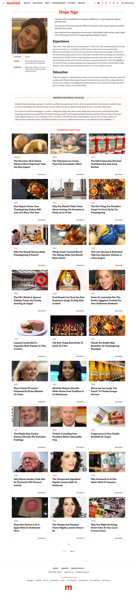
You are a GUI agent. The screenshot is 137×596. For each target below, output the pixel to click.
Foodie (62, 580)
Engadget (30, 580)
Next (72, 551)
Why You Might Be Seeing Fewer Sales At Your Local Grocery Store (104, 527)
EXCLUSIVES (38, 3)
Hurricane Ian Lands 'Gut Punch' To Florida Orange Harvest (104, 391)
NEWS (47, 3)
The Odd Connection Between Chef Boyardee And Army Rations (106, 164)
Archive (64, 568)
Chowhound (54, 580)
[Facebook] (95, 3)
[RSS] (117, 3)
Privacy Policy (77, 568)
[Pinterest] (110, 3)
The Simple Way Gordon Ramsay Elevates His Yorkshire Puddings (30, 436)
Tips (92, 202)
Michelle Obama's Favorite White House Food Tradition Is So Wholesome (68, 391)
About (55, 568)
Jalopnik (38, 580)
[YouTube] (98, 3)
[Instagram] (106, 3)
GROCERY (81, 3)
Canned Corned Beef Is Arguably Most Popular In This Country (30, 345)
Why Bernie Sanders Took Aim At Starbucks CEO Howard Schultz (29, 482)
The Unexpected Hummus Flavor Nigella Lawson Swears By (67, 527)
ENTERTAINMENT (59, 3)
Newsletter (127, 3)
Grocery (17, 157)
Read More (41, 174)
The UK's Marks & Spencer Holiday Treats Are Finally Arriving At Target (27, 300)
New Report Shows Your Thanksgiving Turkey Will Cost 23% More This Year (27, 209)
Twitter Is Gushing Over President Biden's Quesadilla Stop (67, 436)
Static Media (57, 572)
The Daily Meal (95, 580)
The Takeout (106, 580)
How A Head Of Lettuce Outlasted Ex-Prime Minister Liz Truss (28, 391)
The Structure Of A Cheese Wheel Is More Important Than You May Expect (30, 164)
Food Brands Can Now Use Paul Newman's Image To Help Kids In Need (68, 300)
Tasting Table (83, 580)
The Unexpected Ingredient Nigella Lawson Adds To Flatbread (66, 482)
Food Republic (72, 580)
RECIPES (27, 3)
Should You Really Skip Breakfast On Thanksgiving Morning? (105, 345)
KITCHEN (71, 3)
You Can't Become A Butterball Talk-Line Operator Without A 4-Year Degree (106, 254)
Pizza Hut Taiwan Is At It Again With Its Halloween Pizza (27, 527)
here (112, 119)
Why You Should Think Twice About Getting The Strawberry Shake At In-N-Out (68, 209)
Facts (55, 157)
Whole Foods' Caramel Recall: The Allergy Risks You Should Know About (67, 254)
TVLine (45, 580)
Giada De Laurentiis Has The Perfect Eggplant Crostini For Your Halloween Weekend (106, 300)
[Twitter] (102, 3)
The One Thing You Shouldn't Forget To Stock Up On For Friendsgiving (106, 209)
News (16, 202)
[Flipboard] (114, 3)
